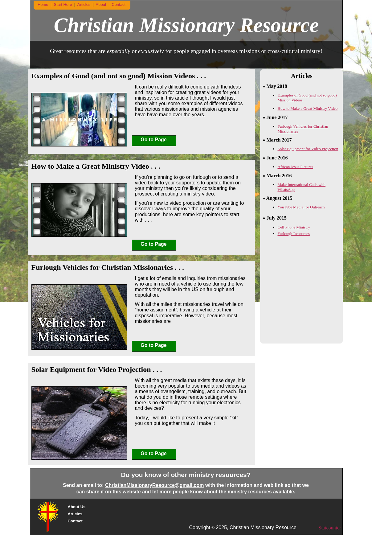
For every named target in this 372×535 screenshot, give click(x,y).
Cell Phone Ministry (294, 227)
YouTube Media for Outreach (301, 207)
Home (43, 4)
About (101, 4)
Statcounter (330, 527)
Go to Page (153, 139)
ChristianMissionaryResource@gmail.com (154, 485)
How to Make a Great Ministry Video (308, 108)
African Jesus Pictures (295, 166)
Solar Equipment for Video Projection (308, 148)
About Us (77, 506)
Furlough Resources (294, 233)
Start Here (63, 4)
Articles (75, 514)
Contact (75, 521)
